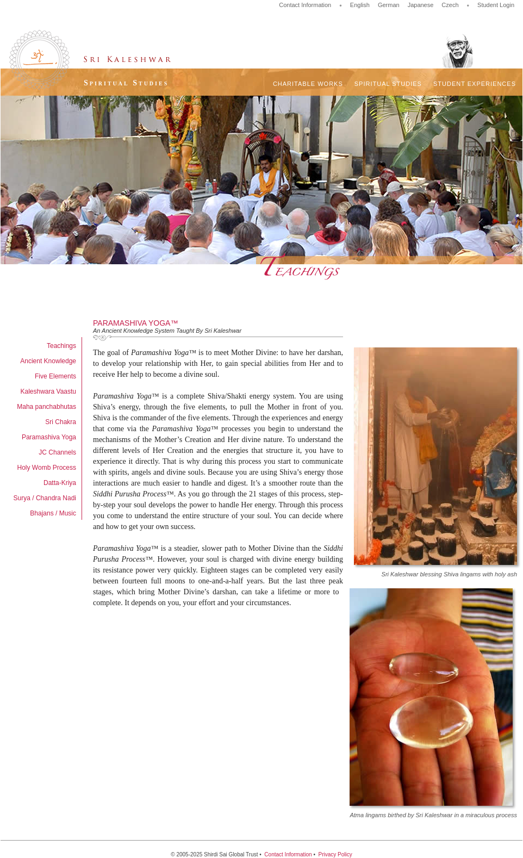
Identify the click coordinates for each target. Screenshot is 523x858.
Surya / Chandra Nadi (45, 498)
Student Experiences (474, 83)
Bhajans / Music (53, 513)
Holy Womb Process (46, 467)
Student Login (495, 5)
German (389, 5)
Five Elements (55, 376)
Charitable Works (308, 83)
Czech (449, 5)
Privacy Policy (335, 854)
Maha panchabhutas (46, 407)
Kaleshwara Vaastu (48, 391)
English (360, 5)
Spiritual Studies (388, 83)
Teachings (61, 346)
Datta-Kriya (59, 483)
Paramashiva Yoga (49, 437)
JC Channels (57, 452)
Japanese (421, 5)
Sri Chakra (60, 422)
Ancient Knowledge (48, 361)
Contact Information (305, 5)
